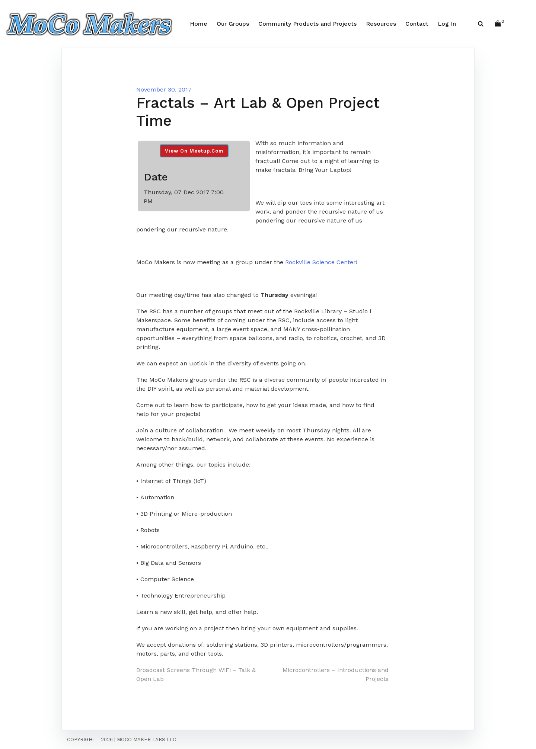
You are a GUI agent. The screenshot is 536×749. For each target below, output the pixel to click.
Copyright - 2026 (90, 739)
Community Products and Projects (307, 23)
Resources (381, 23)
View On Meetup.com (194, 151)
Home (198, 23)
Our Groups (233, 23)
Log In (447, 23)
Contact (416, 23)
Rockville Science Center (320, 262)
